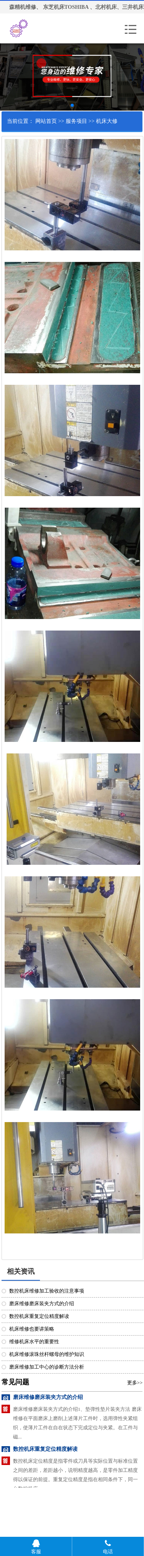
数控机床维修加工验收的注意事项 (46, 1291)
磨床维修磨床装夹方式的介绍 (41, 1303)
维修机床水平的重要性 (34, 1341)
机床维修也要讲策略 (31, 1329)
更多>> (135, 1383)
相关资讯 (21, 1271)
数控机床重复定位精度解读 (39, 1316)
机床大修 (107, 121)
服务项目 (76, 121)
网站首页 (46, 121)
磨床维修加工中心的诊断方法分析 (46, 1367)
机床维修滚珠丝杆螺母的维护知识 (46, 1354)
